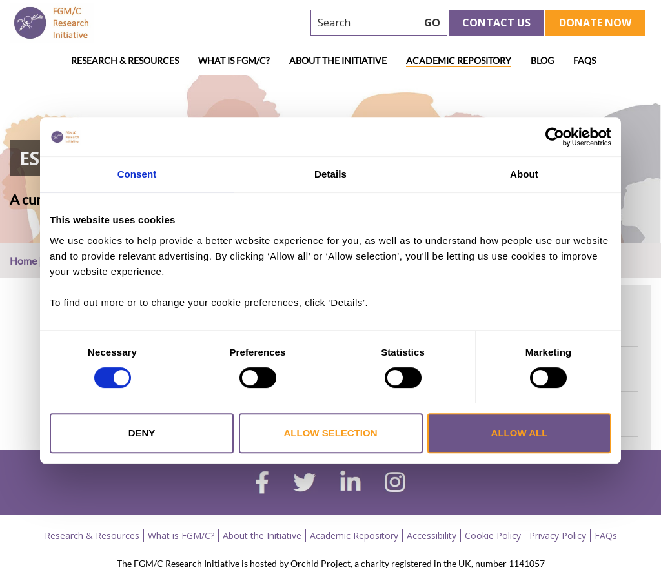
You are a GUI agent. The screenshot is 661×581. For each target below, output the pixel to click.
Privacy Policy (557, 535)
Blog (542, 60)
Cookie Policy (493, 535)
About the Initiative (338, 60)
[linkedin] (350, 483)
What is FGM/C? (234, 60)
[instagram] (395, 483)
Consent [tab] (137, 173)
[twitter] (304, 484)
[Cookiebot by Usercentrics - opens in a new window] (554, 137)
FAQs (584, 60)
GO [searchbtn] (432, 22)
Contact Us (496, 22)
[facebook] (262, 484)
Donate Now (595, 22)
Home (23, 260)
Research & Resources (125, 60)
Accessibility (431, 535)
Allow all (519, 432)
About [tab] (524, 173)
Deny (142, 432)
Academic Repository (458, 60)
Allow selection (331, 432)
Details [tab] (330, 173)
